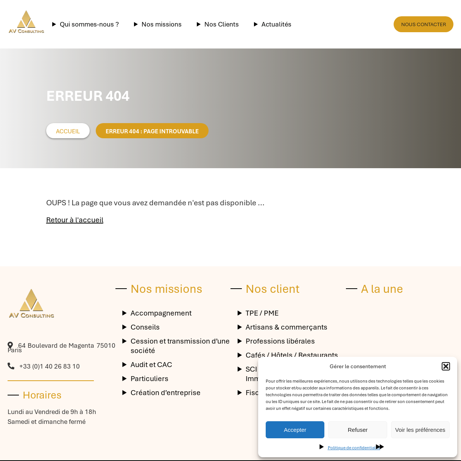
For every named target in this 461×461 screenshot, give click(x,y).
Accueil (68, 131)
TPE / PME (262, 313)
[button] (446, 366)
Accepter (295, 430)
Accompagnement (161, 313)
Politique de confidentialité (354, 447)
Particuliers (149, 378)
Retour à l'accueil (74, 220)
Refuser (358, 430)
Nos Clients (221, 24)
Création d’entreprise (166, 392)
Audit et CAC (151, 364)
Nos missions (162, 24)
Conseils (145, 327)
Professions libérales (280, 341)
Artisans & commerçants (286, 327)
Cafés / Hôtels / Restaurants (292, 355)
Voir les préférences (420, 430)
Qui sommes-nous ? (89, 24)
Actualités (276, 24)
